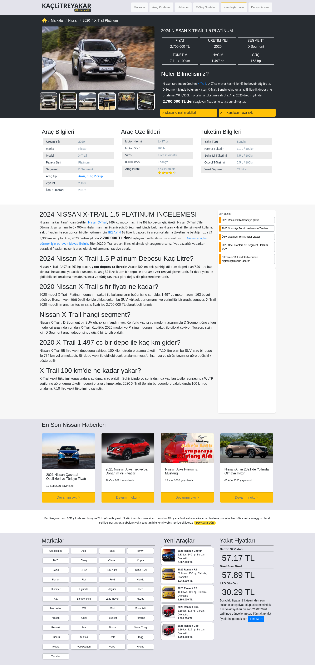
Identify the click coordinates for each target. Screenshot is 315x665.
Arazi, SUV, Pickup (90, 176)
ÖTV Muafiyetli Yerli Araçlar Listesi (241, 236)
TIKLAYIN (114, 232)
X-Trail (201, 83)
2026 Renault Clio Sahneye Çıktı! (240, 220)
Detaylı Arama (260, 7)
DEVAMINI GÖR (205, 523)
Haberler (183, 7)
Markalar (139, 7)
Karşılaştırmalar (234, 7)
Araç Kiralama (161, 7)
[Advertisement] (247, 340)
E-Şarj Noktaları (206, 7)
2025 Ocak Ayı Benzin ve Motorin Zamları (245, 228)
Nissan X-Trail (97, 222)
